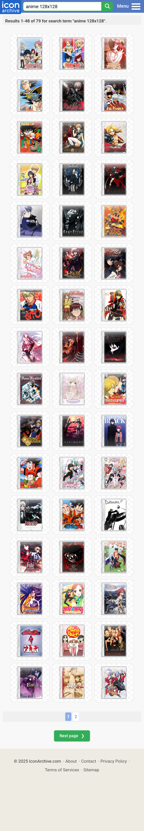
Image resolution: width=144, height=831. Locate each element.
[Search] (107, 6)
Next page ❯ (72, 735)
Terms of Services (62, 769)
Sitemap (91, 769)
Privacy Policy (114, 761)
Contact (88, 761)
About (71, 761)
